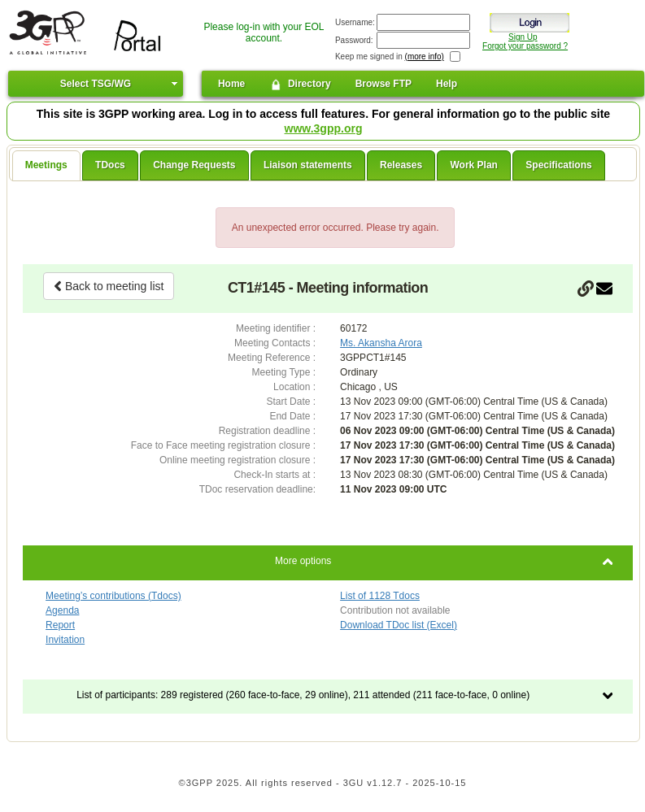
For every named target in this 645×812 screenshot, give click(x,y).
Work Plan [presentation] (473, 165)
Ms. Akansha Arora (381, 343)
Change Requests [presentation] (194, 165)
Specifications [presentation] (558, 165)
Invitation (65, 639)
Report (60, 625)
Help (446, 83)
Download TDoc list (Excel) (398, 625)
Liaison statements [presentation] (308, 165)
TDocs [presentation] (110, 165)
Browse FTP (383, 83)
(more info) (424, 56)
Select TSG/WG (95, 83)
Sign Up (523, 37)
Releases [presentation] (401, 165)
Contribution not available (395, 610)
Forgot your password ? (525, 45)
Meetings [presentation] (46, 165)
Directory (299, 84)
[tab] (46, 166)
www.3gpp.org (324, 128)
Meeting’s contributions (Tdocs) (113, 595)
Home (231, 83)
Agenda (62, 610)
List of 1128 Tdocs (380, 595)
